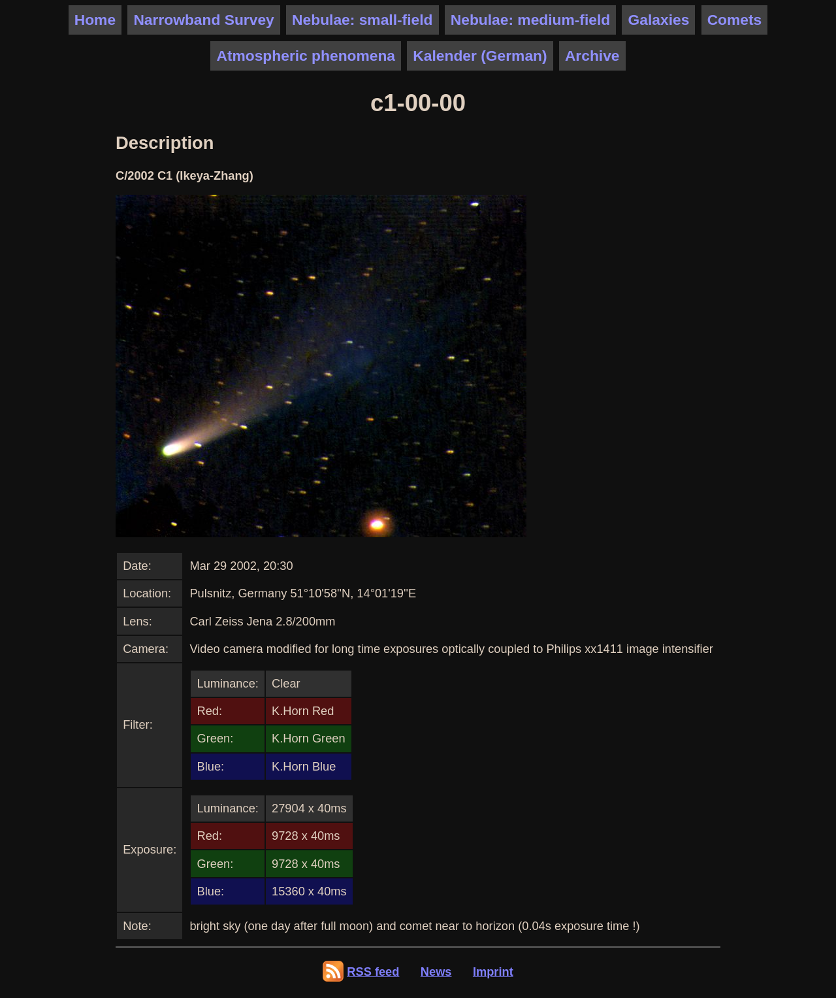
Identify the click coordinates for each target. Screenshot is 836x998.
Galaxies (659, 19)
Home (95, 19)
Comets (734, 19)
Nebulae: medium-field (530, 19)
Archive (592, 55)
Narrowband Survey (203, 19)
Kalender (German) (480, 55)
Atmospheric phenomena (305, 55)
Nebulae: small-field (362, 19)
